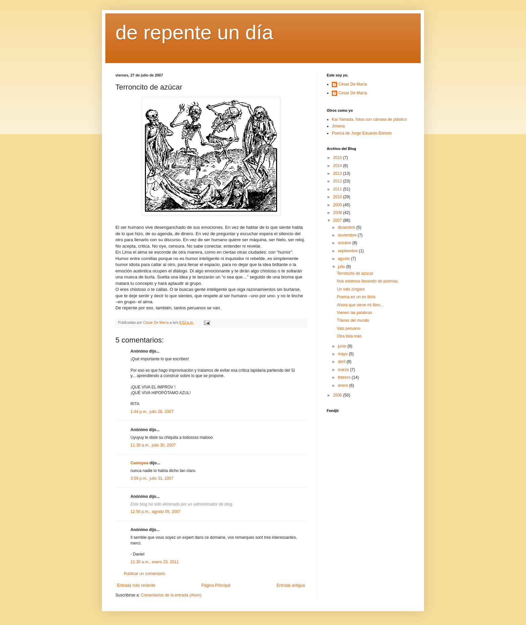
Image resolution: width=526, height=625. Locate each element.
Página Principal (215, 585)
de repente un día (194, 32)
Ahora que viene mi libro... (360, 305)
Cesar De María (352, 93)
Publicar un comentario (144, 573)
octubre (345, 243)
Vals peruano (348, 328)
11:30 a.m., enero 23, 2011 (154, 562)
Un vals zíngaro (351, 289)
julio (342, 266)
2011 (338, 189)
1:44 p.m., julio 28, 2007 (151, 411)
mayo (343, 354)
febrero (345, 377)
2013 (338, 173)
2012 (338, 181)
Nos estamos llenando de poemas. (368, 281)
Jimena (338, 126)
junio (343, 346)
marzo (344, 369)
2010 (338, 197)
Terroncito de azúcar (355, 273)
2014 (338, 165)
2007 (338, 220)
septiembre (348, 251)
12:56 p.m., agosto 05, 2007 (155, 511)
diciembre (347, 227)
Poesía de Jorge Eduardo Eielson (362, 133)
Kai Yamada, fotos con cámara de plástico (369, 119)
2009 (338, 205)
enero (343, 385)
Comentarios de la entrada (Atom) (171, 595)
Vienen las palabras (354, 312)
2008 (338, 212)
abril (342, 361)
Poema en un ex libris (356, 297)
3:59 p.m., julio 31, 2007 (151, 478)
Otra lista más (349, 336)
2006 (338, 395)
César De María (352, 84)
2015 (338, 157)
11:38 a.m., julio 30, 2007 (153, 445)
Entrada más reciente (136, 585)
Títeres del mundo (353, 320)
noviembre (348, 235)
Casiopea (139, 463)
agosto (344, 258)
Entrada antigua (290, 585)
